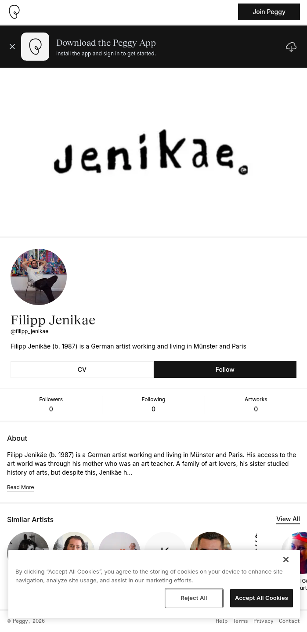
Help (222, 621)
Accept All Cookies (261, 597)
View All (288, 519)
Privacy (263, 621)
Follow (225, 369)
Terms (240, 621)
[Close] (286, 559)
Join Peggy (269, 11)
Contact (289, 621)
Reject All (194, 597)
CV (82, 369)
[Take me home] (14, 12)
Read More (20, 487)
